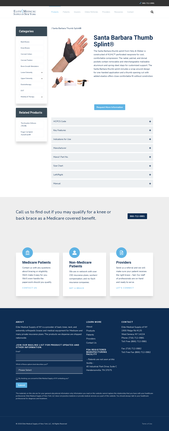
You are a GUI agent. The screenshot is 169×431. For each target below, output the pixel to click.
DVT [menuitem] (22, 91)
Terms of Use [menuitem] (147, 424)
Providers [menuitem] (106, 12)
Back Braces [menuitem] (25, 42)
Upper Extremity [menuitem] (26, 78)
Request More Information (110, 107)
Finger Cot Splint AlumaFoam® (27, 133)
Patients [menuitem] (66, 12)
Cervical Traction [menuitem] (27, 60)
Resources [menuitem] (118, 12)
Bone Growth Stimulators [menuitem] (30, 66)
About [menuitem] (89, 326)
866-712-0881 (147, 3)
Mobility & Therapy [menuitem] (27, 97)
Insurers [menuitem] (77, 12)
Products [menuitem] (55, 12)
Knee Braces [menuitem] (25, 48)
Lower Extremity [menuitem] (26, 72)
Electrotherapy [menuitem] (26, 84)
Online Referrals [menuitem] (91, 12)
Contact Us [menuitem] (91, 342)
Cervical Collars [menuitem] (26, 54)
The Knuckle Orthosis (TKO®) (28, 124)
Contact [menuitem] (130, 12)
